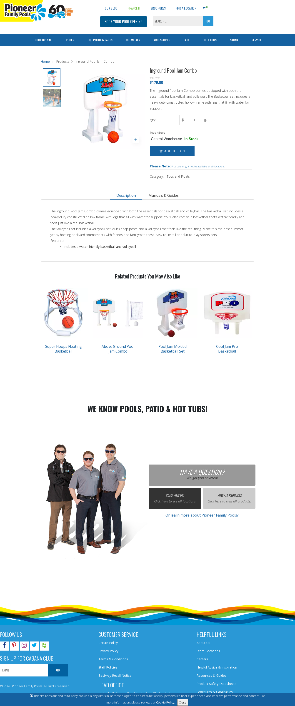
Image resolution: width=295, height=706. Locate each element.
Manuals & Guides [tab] (163, 195)
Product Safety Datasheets (216, 683)
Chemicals (133, 39)
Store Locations (208, 651)
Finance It (134, 8)
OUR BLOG (111, 8)
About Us (203, 643)
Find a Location (186, 8)
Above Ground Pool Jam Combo (118, 349)
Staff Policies (107, 667)
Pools (70, 39)
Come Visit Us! (175, 495)
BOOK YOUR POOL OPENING (123, 21)
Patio (187, 39)
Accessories (161, 39)
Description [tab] (126, 195)
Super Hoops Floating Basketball (63, 349)
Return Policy (108, 643)
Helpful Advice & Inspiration (217, 667)
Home (45, 61)
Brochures (158, 8)
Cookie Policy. (165, 702)
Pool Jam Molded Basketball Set (172, 349)
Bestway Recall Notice (114, 675)
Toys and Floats (178, 176)
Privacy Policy (108, 651)
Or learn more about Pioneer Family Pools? (202, 515)
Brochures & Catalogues (215, 692)
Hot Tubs (210, 39)
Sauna (234, 39)
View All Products (229, 495)
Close (183, 702)
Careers (202, 659)
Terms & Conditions (113, 659)
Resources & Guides (211, 675)
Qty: (153, 120)
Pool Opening (43, 39)
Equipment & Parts (100, 39)
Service (257, 39)
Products (62, 61)
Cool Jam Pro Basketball (227, 349)
